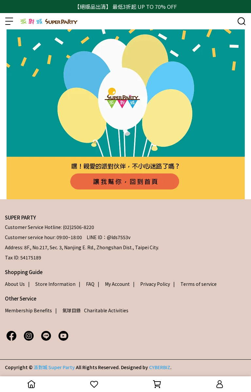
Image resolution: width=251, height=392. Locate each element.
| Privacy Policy (151, 284)
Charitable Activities (106, 310)
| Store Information (51, 284)
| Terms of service (195, 284)
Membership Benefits (28, 310)
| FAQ (86, 284)
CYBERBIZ (159, 367)
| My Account (114, 284)
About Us (15, 284)
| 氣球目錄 (68, 310)
